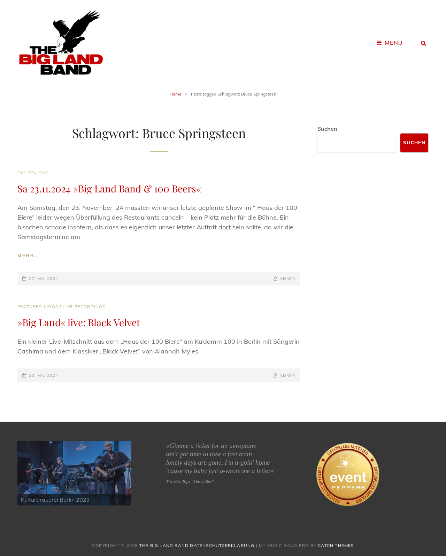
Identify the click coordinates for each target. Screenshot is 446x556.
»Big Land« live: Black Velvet (78, 322)
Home (176, 94)
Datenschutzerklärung (222, 545)
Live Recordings (84, 306)
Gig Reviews (33, 172)
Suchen (327, 128)
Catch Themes (336, 545)
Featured (30, 306)
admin (287, 278)
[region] (74, 473)
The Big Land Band (164, 545)
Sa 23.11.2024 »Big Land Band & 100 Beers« (109, 188)
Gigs (52, 306)
